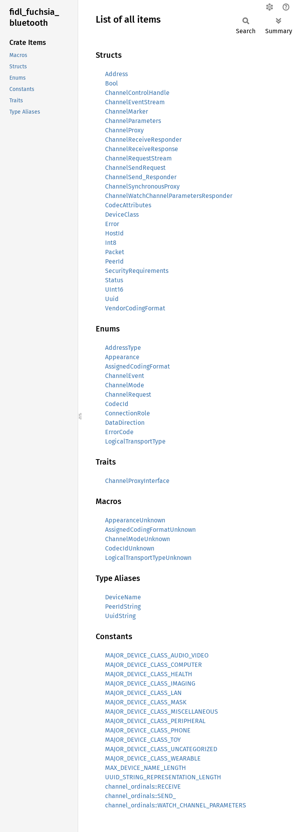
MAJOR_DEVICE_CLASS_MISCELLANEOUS (161, 711)
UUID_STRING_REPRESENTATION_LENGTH (163, 777)
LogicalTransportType (135, 441)
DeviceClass (122, 214)
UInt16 (114, 289)
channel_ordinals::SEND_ (140, 796)
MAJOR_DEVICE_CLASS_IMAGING (150, 683)
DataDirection (125, 422)
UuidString (120, 616)
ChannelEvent (124, 375)
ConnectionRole (127, 413)
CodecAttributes (128, 205)
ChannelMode (124, 385)
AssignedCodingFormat (137, 366)
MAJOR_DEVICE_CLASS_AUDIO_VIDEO (157, 655)
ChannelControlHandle (137, 92)
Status (114, 280)
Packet (114, 252)
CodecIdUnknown (129, 548)
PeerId (114, 261)
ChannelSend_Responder (141, 177)
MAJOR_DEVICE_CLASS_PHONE (148, 730)
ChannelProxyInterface (137, 481)
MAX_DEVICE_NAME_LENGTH (145, 767)
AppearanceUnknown (135, 520)
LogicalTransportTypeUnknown (148, 557)
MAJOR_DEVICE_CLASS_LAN (143, 693)
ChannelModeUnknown (137, 539)
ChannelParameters (133, 121)
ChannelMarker (126, 111)
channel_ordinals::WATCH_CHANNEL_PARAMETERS (175, 805)
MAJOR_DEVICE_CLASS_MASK (145, 702)
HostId (114, 233)
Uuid (112, 299)
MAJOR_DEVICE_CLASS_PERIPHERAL (155, 721)
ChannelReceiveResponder (143, 139)
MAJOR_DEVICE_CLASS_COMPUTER (153, 664)
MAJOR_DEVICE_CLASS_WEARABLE (153, 758)
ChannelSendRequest (135, 167)
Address (116, 74)
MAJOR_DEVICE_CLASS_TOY (143, 739)
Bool (111, 83)
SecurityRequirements (136, 270)
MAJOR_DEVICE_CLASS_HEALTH (148, 674)
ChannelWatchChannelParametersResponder (168, 196)
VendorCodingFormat (135, 308)
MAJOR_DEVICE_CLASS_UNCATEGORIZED (161, 749)
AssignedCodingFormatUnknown (150, 529)
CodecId (117, 404)
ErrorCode (119, 432)
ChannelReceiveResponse (141, 149)
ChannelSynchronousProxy (142, 186)
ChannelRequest (128, 394)
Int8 (110, 242)
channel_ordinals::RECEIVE (143, 786)
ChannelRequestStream (138, 158)
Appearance (122, 357)
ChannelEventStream (135, 102)
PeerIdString (123, 606)
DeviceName (123, 597)
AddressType (123, 347)
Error (112, 224)
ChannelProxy (124, 130)
